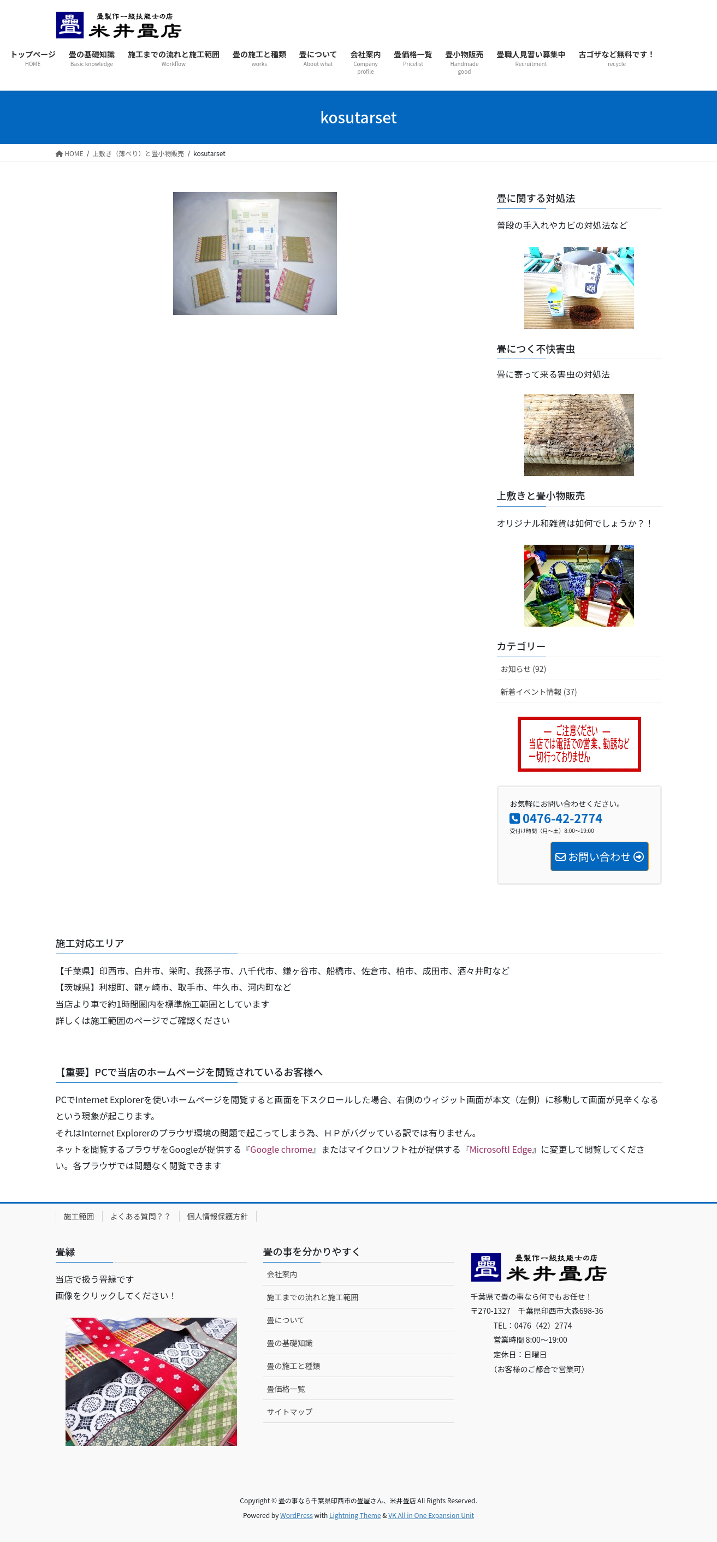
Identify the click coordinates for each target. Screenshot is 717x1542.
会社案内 (282, 1274)
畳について (286, 1319)
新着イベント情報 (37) (539, 691)
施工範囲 (79, 1216)
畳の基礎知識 (290, 1342)
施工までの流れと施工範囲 (313, 1296)
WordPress (296, 1515)
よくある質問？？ (140, 1216)
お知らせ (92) (524, 668)
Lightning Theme (355, 1515)
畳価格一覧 (286, 1388)
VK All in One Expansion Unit (431, 1515)
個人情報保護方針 (217, 1216)
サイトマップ (290, 1411)
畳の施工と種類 (294, 1365)
